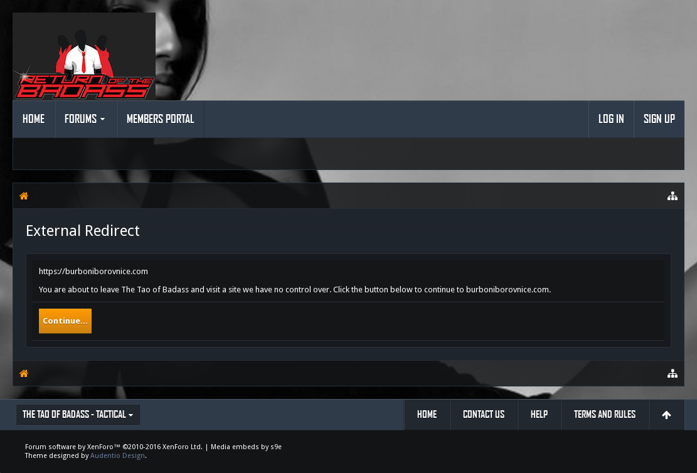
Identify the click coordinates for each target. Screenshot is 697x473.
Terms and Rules (605, 414)
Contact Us (483, 414)
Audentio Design (117, 456)
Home (34, 119)
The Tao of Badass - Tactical (74, 414)
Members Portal (160, 119)
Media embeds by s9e (246, 447)
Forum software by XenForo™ (114, 447)
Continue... (65, 321)
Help (539, 414)
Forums (81, 119)
